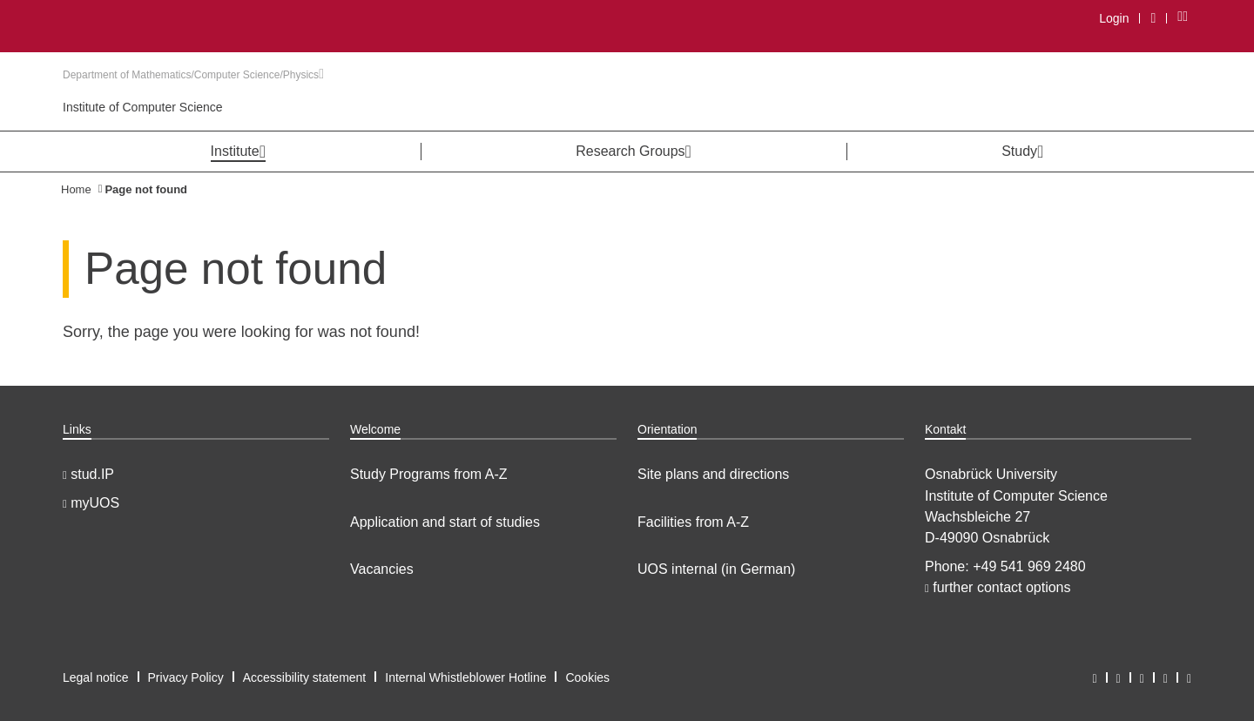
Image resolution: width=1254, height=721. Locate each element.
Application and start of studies (445, 522)
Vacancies (382, 569)
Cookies (587, 677)
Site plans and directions (713, 474)
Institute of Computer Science (143, 107)
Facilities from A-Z (693, 522)
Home (76, 189)
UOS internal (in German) (716, 569)
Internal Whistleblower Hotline (465, 677)
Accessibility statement (305, 677)
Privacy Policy (186, 677)
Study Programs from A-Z (429, 474)
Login (1114, 18)
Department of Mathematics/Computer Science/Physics (193, 75)
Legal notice (96, 677)
